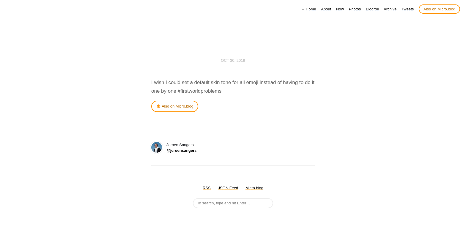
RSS (207, 188)
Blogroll (372, 9)
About (326, 9)
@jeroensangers (181, 150)
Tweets (408, 9)
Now (340, 9)
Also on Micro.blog (439, 9)
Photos (355, 9)
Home (308, 9)
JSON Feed (228, 188)
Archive (390, 9)
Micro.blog (254, 188)
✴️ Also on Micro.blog (174, 106)
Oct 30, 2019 (233, 60)
